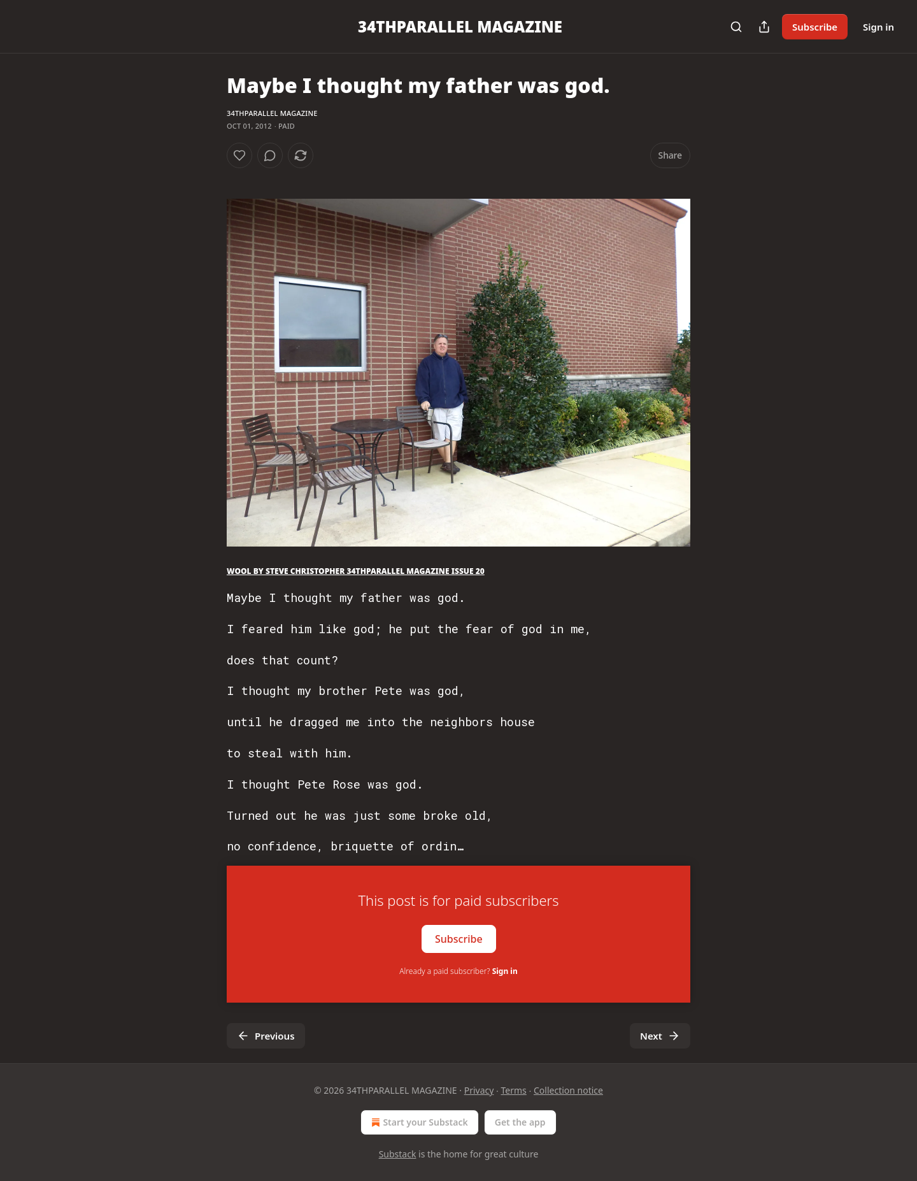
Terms (514, 1090)
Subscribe (814, 26)
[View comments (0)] (270, 155)
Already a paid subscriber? (458, 971)
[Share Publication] (764, 26)
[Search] (736, 26)
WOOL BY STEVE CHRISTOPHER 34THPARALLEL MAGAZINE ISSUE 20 (356, 571)
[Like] (239, 155)
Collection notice (568, 1090)
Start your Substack (418, 1122)
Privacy (479, 1090)
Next (660, 1035)
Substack (397, 1154)
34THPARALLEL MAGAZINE (272, 113)
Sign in (878, 26)
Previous (266, 1035)
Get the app (520, 1122)
